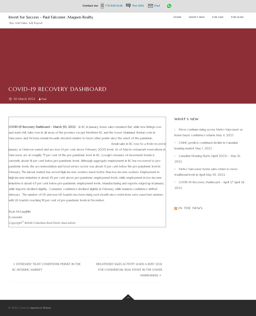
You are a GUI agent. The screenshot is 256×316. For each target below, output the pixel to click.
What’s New (197, 17)
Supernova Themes (40, 307)
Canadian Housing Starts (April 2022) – (204, 156)
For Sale (218, 17)
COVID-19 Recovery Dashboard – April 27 (206, 182)
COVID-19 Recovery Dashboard (57, 89)
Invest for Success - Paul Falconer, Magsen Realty (50, 17)
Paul (44, 99)
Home (177, 17)
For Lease (237, 17)
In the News (190, 208)
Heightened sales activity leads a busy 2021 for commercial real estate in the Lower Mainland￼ (129, 269)
